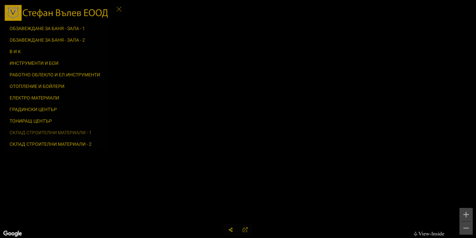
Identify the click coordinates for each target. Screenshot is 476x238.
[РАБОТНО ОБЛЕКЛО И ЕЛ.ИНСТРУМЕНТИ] (56, 74)
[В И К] (56, 51)
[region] (238, 119)
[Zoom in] (466, 214)
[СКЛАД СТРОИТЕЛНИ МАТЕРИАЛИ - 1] (56, 132)
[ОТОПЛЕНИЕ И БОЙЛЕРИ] (56, 86)
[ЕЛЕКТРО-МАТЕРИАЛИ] (56, 97)
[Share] (230, 230)
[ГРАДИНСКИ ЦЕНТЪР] (56, 109)
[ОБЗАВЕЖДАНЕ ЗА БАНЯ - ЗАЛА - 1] (56, 28)
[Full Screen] (245, 230)
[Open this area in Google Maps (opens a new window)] (12, 233)
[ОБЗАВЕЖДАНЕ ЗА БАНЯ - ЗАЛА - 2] (56, 40)
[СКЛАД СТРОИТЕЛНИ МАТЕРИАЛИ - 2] (56, 144)
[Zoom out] (466, 228)
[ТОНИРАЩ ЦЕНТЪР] (56, 121)
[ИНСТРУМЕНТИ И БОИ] (56, 63)
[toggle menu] (119, 9)
